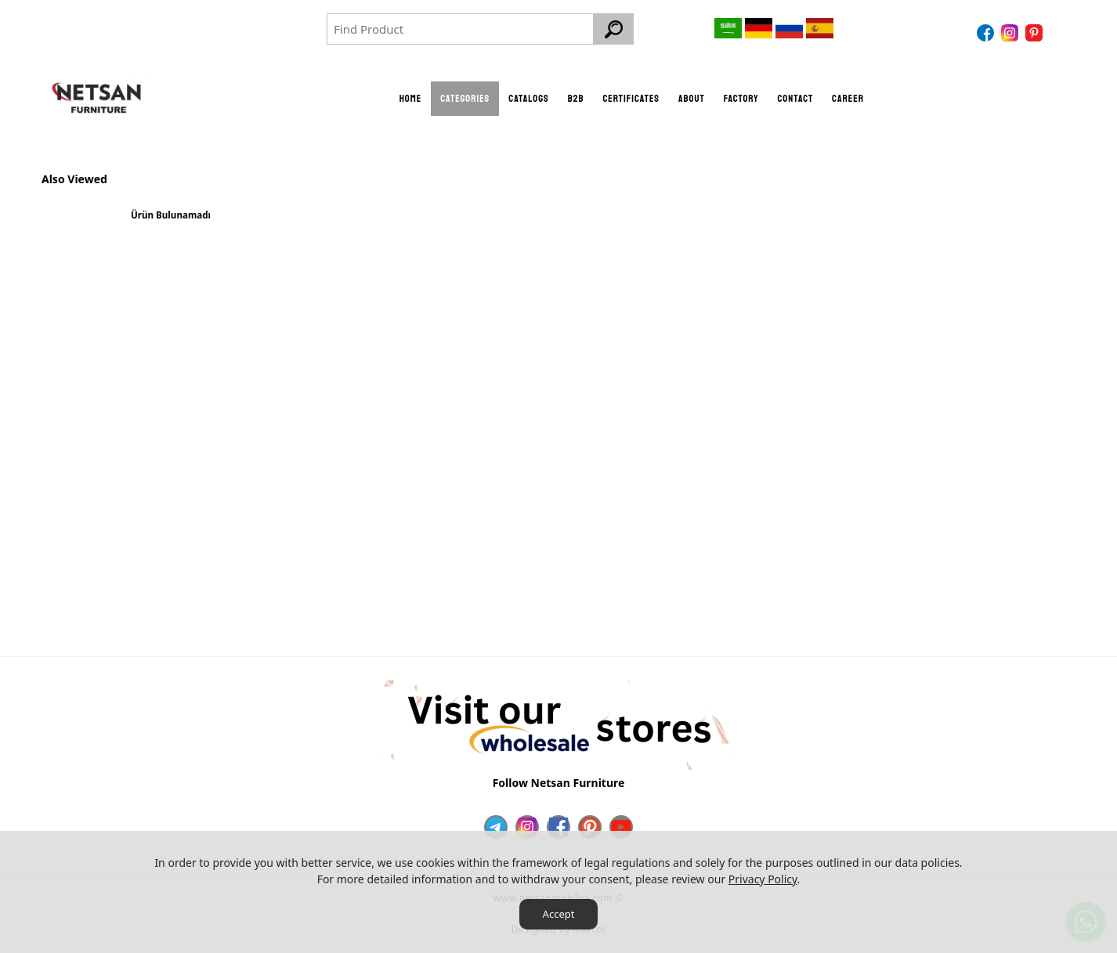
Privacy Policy (762, 879)
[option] (171, 221)
